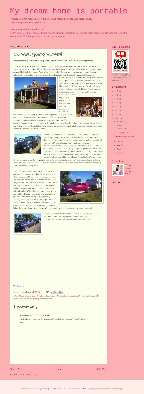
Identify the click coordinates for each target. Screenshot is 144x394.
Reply (22, 323)
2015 (117, 99)
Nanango (36, 299)
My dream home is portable (69, 11)
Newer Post (16, 369)
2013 (117, 107)
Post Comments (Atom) (28, 375)
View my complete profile (128, 171)
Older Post (101, 369)
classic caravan (51, 296)
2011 (117, 114)
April (119, 149)
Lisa (129, 165)
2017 (117, 91)
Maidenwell (27, 299)
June (119, 141)
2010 (117, 118)
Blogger (120, 389)
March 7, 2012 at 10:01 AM (39, 315)
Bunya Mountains (38, 296)
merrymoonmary (101, 389)
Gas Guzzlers (62, 296)
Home (59, 369)
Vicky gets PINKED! (124, 133)
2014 (117, 103)
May (119, 145)
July (118, 125)
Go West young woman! (125, 136)
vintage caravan (46, 299)
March (119, 153)
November (121, 122)
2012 (117, 110)
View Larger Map (19, 286)
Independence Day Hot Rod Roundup (81, 296)
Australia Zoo (121, 129)
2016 (117, 95)
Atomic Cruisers (25, 296)
